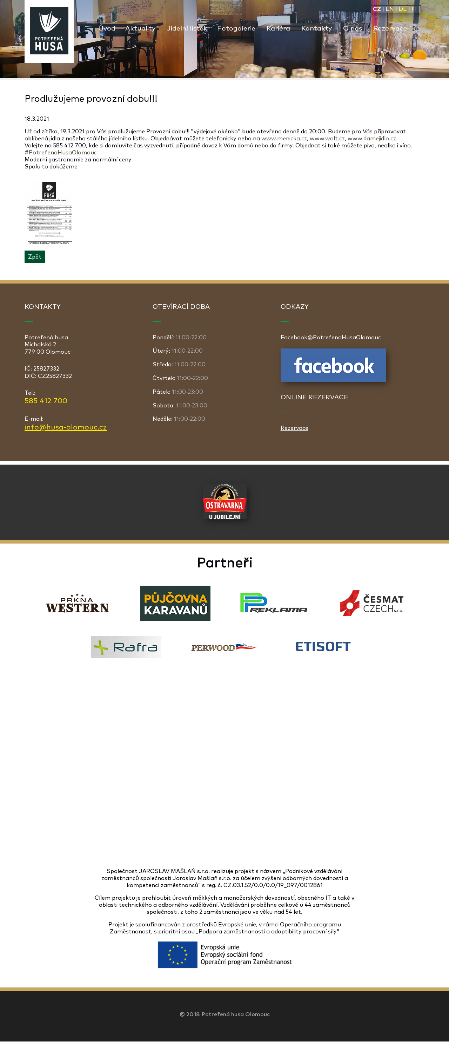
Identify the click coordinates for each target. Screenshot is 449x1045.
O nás (352, 28)
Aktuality (140, 28)
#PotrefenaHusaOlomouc (61, 152)
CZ (377, 9)
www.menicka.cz (284, 138)
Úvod (106, 28)
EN (390, 9)
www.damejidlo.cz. (372, 138)
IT (414, 9)
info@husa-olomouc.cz (66, 427)
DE (402, 9)
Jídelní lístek (187, 28)
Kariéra (278, 28)
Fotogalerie (236, 28)
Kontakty (316, 28)
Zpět (34, 257)
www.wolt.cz (327, 138)
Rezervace (390, 28)
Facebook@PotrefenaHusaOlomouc (331, 337)
